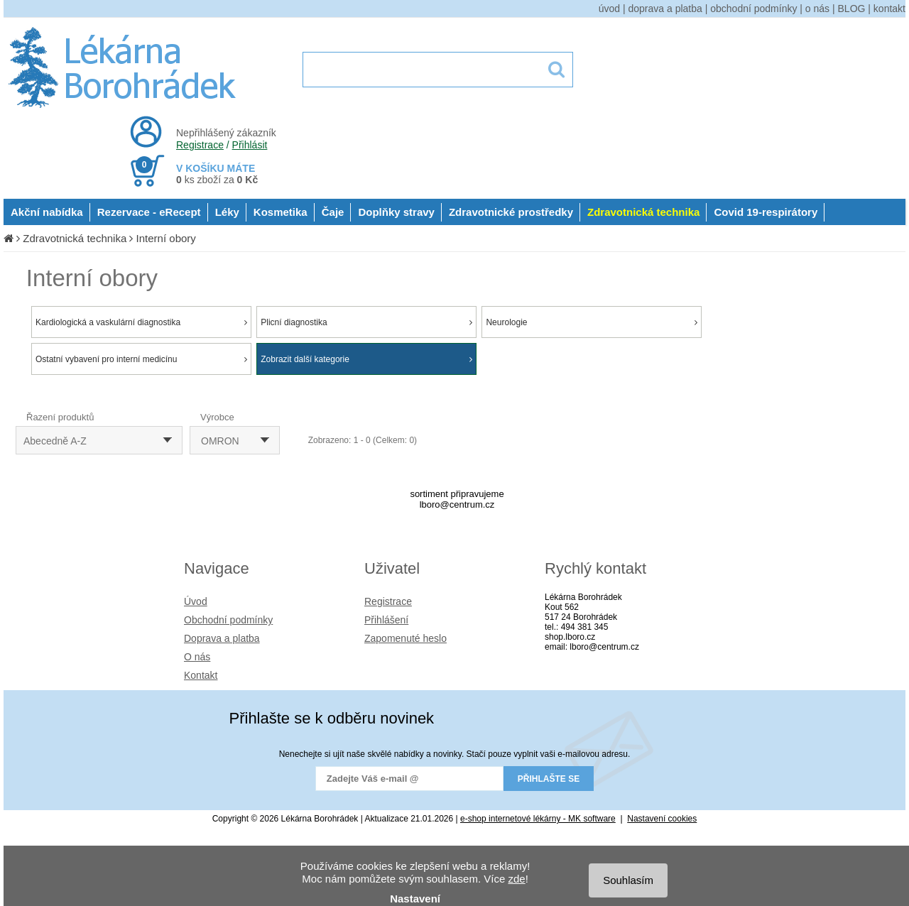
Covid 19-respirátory (765, 212)
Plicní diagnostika (366, 322)
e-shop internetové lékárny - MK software (538, 819)
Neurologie (591, 322)
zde (516, 879)
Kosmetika (280, 212)
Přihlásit (250, 145)
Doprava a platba (222, 638)
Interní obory (166, 238)
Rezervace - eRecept (149, 212)
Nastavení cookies (662, 819)
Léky (227, 212)
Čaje (333, 212)
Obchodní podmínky (228, 620)
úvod (609, 8)
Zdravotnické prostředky (511, 212)
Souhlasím (628, 880)
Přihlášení (386, 620)
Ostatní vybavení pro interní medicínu (141, 359)
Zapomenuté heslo (405, 638)
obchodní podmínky (753, 8)
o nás (817, 8)
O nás (197, 656)
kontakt (889, 8)
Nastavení (415, 899)
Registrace (200, 145)
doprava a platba (665, 8)
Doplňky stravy (396, 212)
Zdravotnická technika (643, 212)
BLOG (852, 8)
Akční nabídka (47, 212)
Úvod (195, 601)
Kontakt (200, 675)
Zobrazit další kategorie (366, 359)
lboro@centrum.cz (457, 504)
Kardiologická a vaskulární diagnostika (141, 322)
